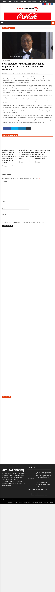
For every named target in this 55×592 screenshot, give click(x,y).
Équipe (37, 502)
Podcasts (45, 1)
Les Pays (4, 1)
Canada (10, 1)
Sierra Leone (26, 73)
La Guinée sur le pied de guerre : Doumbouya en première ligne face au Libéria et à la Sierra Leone (26, 154)
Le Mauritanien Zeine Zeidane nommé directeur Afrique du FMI (43, 484)
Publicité (16, 502)
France (21, 1)
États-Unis (15, 1)
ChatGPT (46, 502)
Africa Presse (6, 499)
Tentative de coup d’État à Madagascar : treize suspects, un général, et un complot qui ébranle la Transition (39, 475)
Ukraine (34, 1)
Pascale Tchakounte (41, 161)
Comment (5, 181)
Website (4, 214)
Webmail (10, 502)
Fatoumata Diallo (8, 73)
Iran (25, 1)
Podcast (41, 502)
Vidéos (39, 1)
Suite (29, 128)
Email (4, 208)
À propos (31, 502)
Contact (52, 502)
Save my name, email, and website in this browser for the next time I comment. (23, 222)
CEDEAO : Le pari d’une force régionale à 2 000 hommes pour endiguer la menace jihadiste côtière (42, 154)
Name (4, 201)
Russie (29, 1)
